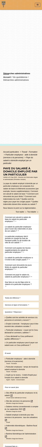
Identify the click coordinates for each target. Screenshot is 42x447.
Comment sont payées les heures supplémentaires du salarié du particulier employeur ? (18, 250)
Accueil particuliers (11, 152)
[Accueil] (10, 5)
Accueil (7, 77)
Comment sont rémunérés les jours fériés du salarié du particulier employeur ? (18, 267)
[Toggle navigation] (37, 5)
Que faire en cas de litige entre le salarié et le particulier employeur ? (18, 283)
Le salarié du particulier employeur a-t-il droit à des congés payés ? (19, 259)
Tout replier (21, 212)
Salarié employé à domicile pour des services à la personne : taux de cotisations (21, 417)
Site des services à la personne (19, 401)
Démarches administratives (16, 80)
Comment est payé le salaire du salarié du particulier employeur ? (18, 276)
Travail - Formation (29, 152)
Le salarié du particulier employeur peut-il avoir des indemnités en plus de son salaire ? (18, 229)
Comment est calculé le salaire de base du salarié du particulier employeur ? (18, 219)
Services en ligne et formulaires (16, 305)
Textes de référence (12, 298)
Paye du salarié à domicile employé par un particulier (18, 160)
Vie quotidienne (20, 77)
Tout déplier (33, 212)
